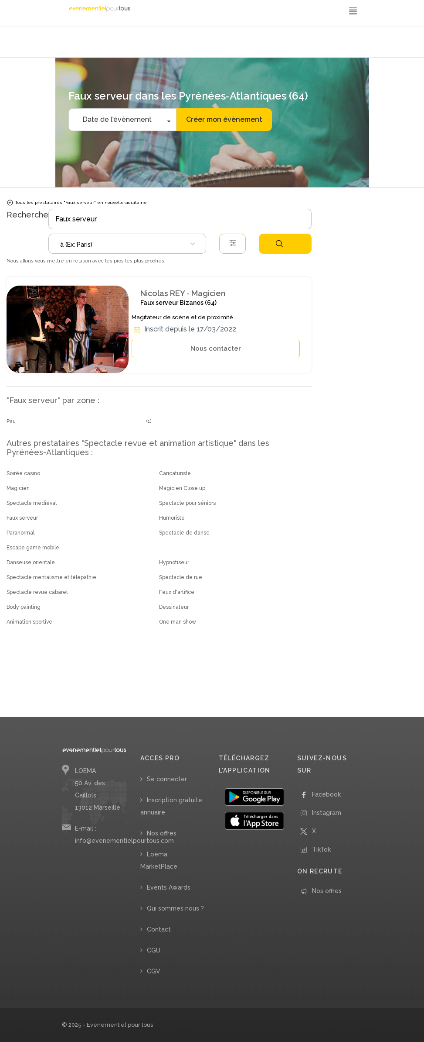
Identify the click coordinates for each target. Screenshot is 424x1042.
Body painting (24, 607)
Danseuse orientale (31, 562)
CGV (153, 971)
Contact (159, 929)
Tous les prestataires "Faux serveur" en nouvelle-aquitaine (77, 202)
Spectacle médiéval (32, 503)
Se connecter (167, 779)
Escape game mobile (33, 548)
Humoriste (172, 518)
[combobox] (127, 244)
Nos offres (161, 833)
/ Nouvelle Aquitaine (234, 42)
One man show (177, 622)
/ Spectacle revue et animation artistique (129, 42)
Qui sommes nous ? (175, 908)
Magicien (18, 488)
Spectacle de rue (180, 577)
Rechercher (279, 243)
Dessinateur (174, 607)
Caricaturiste (175, 473)
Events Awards (168, 887)
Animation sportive (29, 622)
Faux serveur (22, 518)
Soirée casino (23, 473)
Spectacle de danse (184, 533)
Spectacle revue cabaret (37, 592)
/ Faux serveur (192, 42)
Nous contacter (215, 348)
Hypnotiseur (174, 562)
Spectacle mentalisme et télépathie (51, 577)
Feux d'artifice (176, 592)
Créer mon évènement (224, 119)
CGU (153, 950)
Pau (11, 421)
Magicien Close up (182, 488)
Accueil (73, 42)
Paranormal (20, 533)
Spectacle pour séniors (187, 503)
